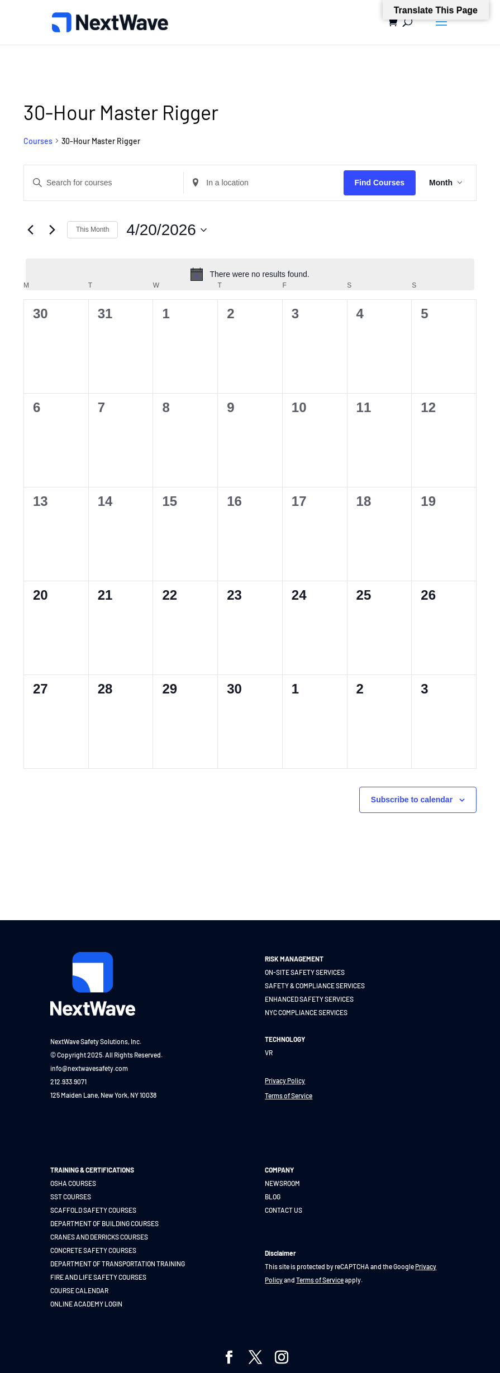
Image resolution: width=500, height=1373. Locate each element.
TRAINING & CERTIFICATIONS (92, 1170)
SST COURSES (70, 1196)
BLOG (272, 1196)
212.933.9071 (68, 1081)
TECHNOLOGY (285, 1039)
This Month (92, 229)
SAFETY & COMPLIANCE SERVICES (315, 985)
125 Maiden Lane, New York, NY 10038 (103, 1095)
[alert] (250, 274)
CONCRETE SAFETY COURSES (93, 1250)
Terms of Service (288, 1095)
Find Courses (379, 182)
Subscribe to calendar (412, 799)
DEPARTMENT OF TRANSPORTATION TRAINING (117, 1263)
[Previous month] (30, 230)
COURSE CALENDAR (79, 1290)
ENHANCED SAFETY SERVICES (309, 999)
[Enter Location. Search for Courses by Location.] (263, 182)
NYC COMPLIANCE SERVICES (306, 1012)
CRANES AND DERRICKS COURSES (99, 1237)
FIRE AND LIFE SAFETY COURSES (98, 1277)
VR (269, 1052)
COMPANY (279, 1170)
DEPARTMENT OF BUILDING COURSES (104, 1223)
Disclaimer (280, 1253)
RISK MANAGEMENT (294, 959)
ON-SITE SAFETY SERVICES (305, 972)
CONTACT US (283, 1210)
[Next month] (52, 230)
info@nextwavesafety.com (89, 1068)
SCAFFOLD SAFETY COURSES (93, 1210)
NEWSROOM (282, 1183)
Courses (38, 141)
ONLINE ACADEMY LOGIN (86, 1304)
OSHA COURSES (73, 1183)
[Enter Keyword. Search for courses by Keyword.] (103, 182)
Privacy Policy (285, 1080)
